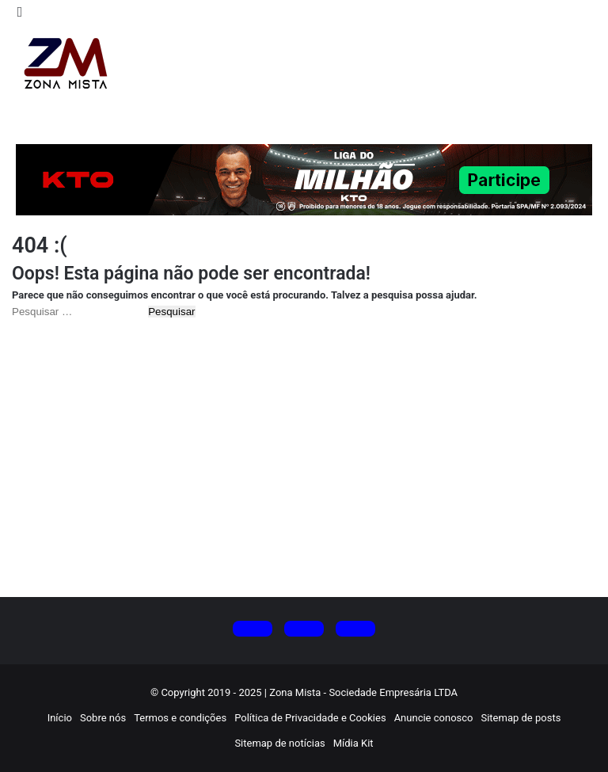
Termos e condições (180, 718)
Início (60, 718)
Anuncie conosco (433, 718)
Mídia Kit (353, 743)
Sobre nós (103, 718)
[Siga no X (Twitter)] (252, 629)
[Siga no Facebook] (355, 629)
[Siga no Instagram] (304, 629)
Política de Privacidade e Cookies (310, 718)
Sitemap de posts (520, 718)
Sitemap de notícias (279, 743)
